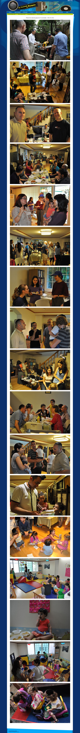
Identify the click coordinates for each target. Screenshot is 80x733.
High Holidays (18, 12)
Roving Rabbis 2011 (31, 14)
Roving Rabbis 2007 (11, 14)
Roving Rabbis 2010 (21, 14)
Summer (52, 12)
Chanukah (25, 12)
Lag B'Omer (45, 12)
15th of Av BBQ (39, 14)
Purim (31, 12)
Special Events (59, 12)
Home (10, 12)
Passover (38, 12)
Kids (67, 12)
